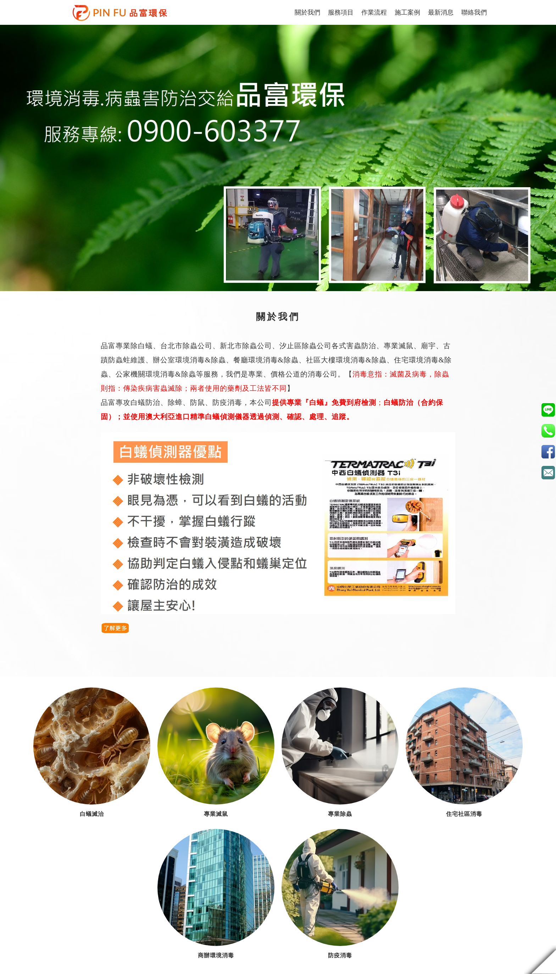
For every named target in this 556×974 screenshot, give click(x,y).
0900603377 (548, 409)
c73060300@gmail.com (548, 472)
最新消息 (441, 12)
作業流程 (374, 12)
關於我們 (307, 12)
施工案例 (407, 12)
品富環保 (548, 451)
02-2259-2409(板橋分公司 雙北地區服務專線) (548, 430)
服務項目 (341, 12)
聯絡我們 (474, 12)
